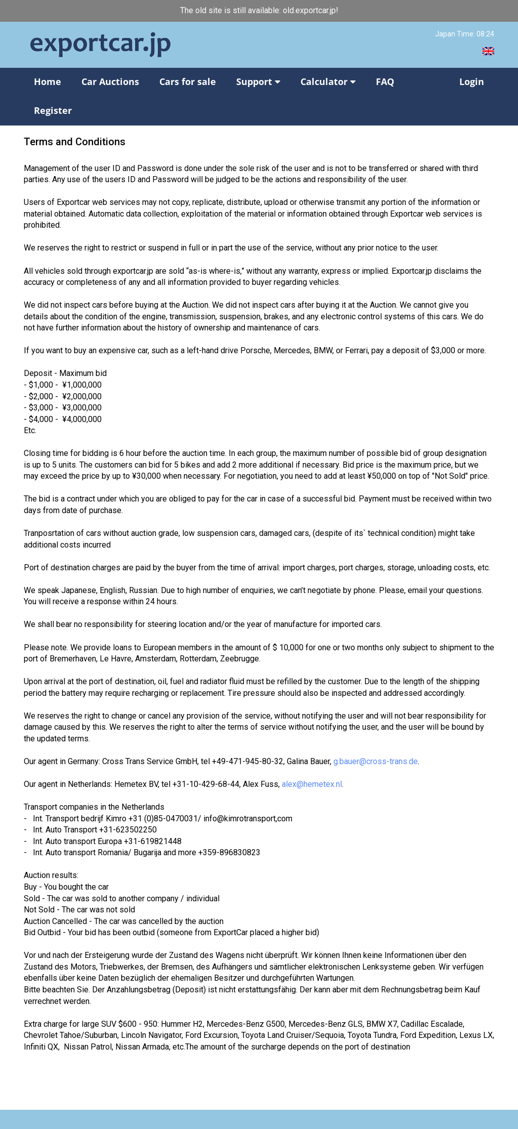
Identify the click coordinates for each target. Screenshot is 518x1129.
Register (53, 110)
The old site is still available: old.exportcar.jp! (259, 10)
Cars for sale (187, 81)
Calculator (328, 81)
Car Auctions (110, 81)
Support (258, 81)
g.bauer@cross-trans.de (375, 761)
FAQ (385, 81)
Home (47, 81)
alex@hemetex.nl (312, 784)
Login (471, 81)
